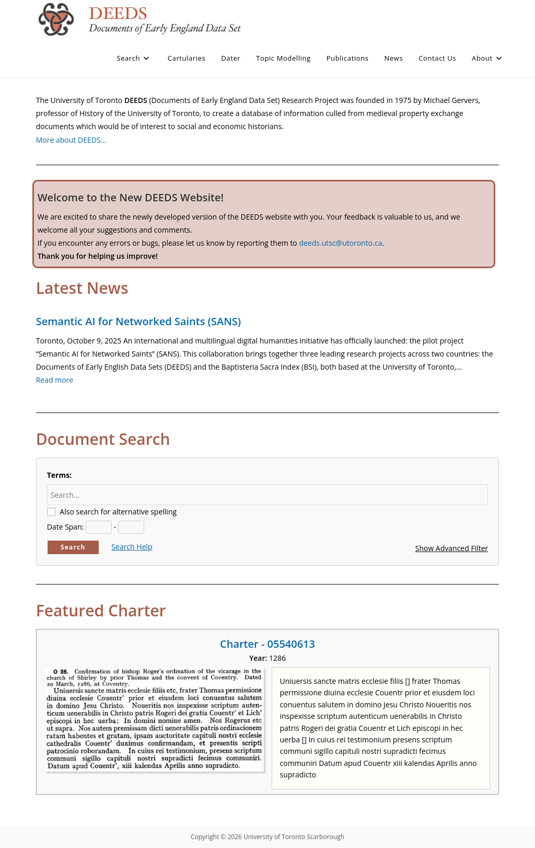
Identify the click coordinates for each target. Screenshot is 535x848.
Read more (54, 380)
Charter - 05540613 (267, 644)
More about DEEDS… (71, 140)
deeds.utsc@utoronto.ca (340, 243)
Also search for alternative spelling (118, 512)
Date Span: (65, 527)
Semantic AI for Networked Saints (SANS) (138, 321)
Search (73, 547)
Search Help (131, 547)
